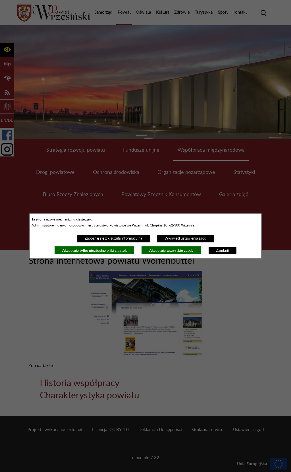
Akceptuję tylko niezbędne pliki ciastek (94, 250)
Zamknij (222, 251)
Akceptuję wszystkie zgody (171, 250)
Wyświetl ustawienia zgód (185, 238)
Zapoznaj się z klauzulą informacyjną (113, 238)
